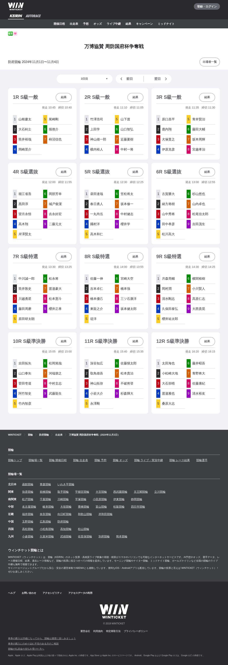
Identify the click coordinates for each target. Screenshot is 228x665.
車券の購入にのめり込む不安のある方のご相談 (33, 643)
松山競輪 (83, 529)
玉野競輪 (27, 521)
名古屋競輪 (29, 506)
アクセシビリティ (52, 593)
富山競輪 (101, 506)
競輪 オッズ (120, 460)
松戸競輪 (27, 499)
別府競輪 (104, 536)
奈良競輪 (45, 514)
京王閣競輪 (141, 491)
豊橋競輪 (83, 506)
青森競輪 (45, 484)
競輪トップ (15, 460)
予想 (86, 23)
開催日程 (59, 23)
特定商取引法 (113, 631)
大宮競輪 (101, 491)
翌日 (161, 78)
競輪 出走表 (80, 460)
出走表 (74, 23)
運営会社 (85, 631)
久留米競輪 (47, 536)
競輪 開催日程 (58, 460)
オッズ (97, 23)
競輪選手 (202, 460)
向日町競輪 (64, 514)
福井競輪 (27, 514)
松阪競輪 (119, 506)
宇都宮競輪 (82, 491)
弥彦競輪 (27, 491)
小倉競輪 (27, 536)
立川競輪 (160, 491)
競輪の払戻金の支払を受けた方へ (26, 648)
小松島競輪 (47, 529)
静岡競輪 (136, 499)
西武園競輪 (120, 491)
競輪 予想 (100, 460)
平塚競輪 (80, 499)
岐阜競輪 (48, 506)
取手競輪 (63, 491)
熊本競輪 (121, 536)
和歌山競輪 (85, 514)
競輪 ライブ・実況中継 (148, 460)
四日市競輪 (138, 506)
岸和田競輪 (105, 514)
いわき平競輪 (65, 484)
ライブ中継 (114, 23)
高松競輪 (27, 529)
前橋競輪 (45, 491)
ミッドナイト (166, 23)
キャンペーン (144, 23)
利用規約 (98, 631)
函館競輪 (27, 484)
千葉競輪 (45, 499)
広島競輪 (45, 521)
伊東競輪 (119, 499)
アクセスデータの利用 (80, 593)
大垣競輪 (66, 506)
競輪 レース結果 (179, 460)
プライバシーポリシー (136, 631)
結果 (128, 23)
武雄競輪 (66, 536)
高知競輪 (66, 529)
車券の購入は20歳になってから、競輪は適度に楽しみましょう (42, 638)
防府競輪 (63, 521)
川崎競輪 (63, 499)
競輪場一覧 (36, 460)
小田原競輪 (100, 499)
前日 (126, 78)
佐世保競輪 (85, 536)
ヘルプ (11, 593)
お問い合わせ (29, 593)
